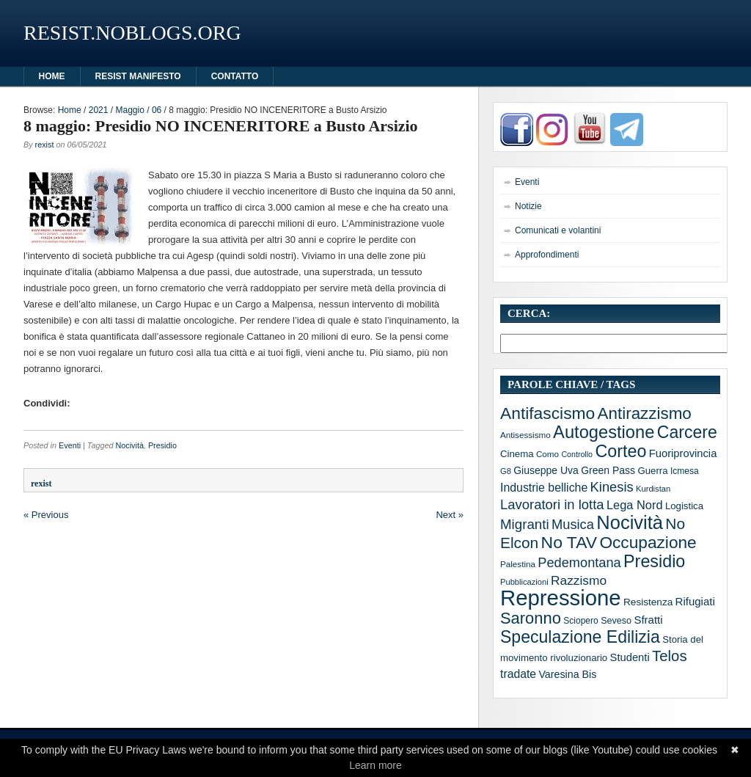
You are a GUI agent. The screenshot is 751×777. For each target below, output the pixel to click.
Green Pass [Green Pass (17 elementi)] (608, 470)
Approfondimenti (547, 254)
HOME (52, 76)
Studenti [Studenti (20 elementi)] (630, 657)
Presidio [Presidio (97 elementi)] (654, 561)
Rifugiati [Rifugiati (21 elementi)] (695, 601)
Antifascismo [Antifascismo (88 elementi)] (547, 413)
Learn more (375, 765)
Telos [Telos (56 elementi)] (669, 656)
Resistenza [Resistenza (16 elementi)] (648, 602)
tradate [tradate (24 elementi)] (518, 674)
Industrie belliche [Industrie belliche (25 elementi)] (543, 487)
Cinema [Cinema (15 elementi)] (517, 453)
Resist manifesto (138, 76)
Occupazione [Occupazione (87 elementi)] (647, 542)
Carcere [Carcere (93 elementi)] (687, 432)
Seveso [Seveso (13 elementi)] (616, 621)
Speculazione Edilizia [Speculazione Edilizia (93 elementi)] (580, 636)
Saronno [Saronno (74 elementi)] (530, 618)
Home (69, 110)
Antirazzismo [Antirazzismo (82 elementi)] (645, 413)
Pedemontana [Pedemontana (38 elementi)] (579, 562)
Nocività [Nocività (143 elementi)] (629, 522)
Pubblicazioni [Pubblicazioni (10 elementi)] (524, 581)
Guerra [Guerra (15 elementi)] (652, 470)
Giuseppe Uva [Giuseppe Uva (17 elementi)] (546, 470)
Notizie (528, 206)
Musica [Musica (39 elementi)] (573, 524)
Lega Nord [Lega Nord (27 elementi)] (635, 504)
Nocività (129, 445)
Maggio (129, 110)
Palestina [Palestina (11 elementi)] (517, 564)
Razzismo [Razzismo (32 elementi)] (579, 580)
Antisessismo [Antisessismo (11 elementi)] (525, 434)
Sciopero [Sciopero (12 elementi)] (580, 621)
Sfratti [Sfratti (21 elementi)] (648, 619)
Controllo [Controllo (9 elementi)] (577, 454)
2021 (99, 110)
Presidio (162, 445)
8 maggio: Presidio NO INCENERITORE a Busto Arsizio (220, 126)
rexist (44, 144)
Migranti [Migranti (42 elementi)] (524, 524)
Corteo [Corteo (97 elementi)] (620, 451)
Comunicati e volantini (558, 230)
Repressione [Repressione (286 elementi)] (560, 598)
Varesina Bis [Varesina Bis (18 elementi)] (567, 674)
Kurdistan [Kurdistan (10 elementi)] (653, 488)
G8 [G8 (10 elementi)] (505, 471)
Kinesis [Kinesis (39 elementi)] (612, 487)
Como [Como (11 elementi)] (547, 454)
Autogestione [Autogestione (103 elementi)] (603, 432)
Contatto (235, 76)
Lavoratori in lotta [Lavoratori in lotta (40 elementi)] (552, 504)
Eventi (70, 445)
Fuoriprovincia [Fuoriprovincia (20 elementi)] (683, 453)
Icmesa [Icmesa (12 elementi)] (684, 471)
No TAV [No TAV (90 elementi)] (569, 542)
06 (156, 110)
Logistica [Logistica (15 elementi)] (684, 505)
